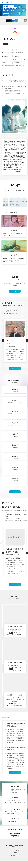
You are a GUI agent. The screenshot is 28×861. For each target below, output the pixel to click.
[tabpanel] (14, 10)
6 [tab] (19, 17)
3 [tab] (13, 17)
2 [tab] (10, 17)
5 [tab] (17, 17)
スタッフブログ (17, 47)
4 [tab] (15, 17)
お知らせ (10, 47)
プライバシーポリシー (14, 850)
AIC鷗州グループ (15, 855)
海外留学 (24, 47)
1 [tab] (8, 17)
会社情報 (15, 852)
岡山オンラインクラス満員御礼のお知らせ (12, 56)
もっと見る (14, 294)
